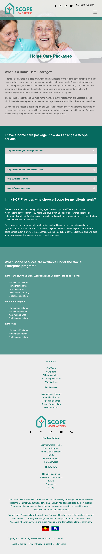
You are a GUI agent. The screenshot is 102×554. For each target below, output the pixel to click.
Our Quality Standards (51, 379)
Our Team (51, 368)
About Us (51, 362)
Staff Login (61, 544)
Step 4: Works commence (18, 188)
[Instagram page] (60, 6)
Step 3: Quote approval (17, 179)
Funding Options (51, 438)
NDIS (51, 455)
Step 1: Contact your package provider (24, 151)
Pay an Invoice (51, 462)
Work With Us (51, 382)
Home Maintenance (51, 401)
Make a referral (51, 408)
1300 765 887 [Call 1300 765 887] (85, 4)
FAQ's (51, 481)
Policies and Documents (51, 478)
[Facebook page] (55, 6)
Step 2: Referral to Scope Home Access (25, 170)
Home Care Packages (51, 452)
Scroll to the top (19, 544)
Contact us (51, 484)
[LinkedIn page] (66, 6)
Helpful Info (51, 467)
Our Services (51, 387)
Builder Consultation (51, 404)
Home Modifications (51, 398)
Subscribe (49, 544)
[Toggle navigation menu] (95, 12)
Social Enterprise (51, 459)
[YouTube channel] (71, 6)
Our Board (51, 372)
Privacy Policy (35, 544)
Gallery (51, 488)
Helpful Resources (51, 474)
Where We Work (51, 375)
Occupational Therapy (51, 394)
